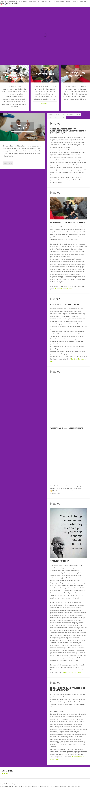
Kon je (63, 114)
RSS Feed (71, 786)
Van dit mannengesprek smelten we (66, 428)
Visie (50, 1)
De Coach (62, 117)
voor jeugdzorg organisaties (75, 73)
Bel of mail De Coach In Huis (64, 289)
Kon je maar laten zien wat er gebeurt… (68, 223)
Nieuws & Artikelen (72, 1)
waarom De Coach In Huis (9, 1)
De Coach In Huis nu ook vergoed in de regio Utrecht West (67, 689)
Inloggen (77, 786)
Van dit (78, 114)
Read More (44, 103)
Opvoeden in (70, 114)
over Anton (23, 1)
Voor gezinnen (45, 73)
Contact (83, 1)
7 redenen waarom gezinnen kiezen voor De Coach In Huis (14, 73)
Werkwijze (32, 1)
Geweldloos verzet (53, 117)
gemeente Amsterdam (54, 114)
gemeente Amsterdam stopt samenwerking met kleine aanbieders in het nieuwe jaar (68, 131)
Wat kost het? (42, 1)
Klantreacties (59, 1)
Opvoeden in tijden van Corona (64, 304)
